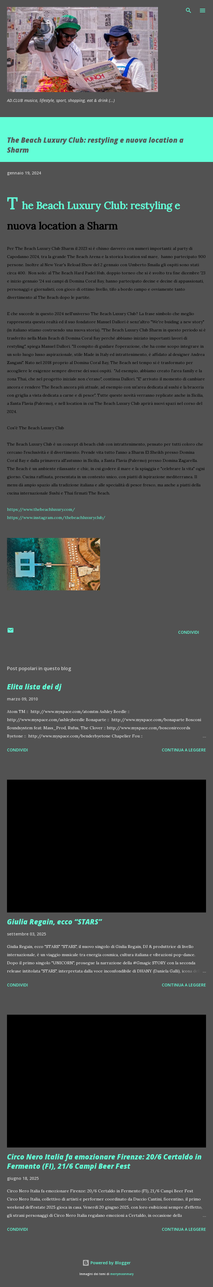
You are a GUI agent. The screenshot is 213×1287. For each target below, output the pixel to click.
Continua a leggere (184, 750)
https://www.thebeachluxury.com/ (41, 509)
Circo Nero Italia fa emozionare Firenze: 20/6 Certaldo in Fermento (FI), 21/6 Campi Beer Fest (104, 1161)
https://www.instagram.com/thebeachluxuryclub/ (56, 517)
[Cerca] (188, 10)
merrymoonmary (122, 1274)
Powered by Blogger (106, 1262)
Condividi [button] (188, 632)
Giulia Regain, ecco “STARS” (54, 921)
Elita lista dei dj (34, 686)
